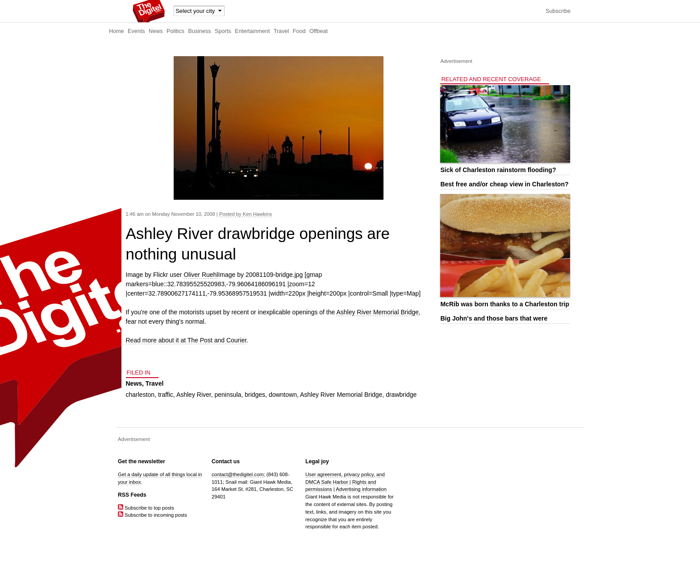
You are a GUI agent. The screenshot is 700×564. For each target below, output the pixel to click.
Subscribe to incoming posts (152, 515)
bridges (255, 394)
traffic (165, 394)
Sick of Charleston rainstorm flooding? (498, 169)
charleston (140, 394)
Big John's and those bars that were (493, 318)
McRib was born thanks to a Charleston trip (504, 304)
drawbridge (401, 394)
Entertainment (252, 31)
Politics (175, 31)
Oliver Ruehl (200, 274)
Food (299, 31)
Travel (281, 31)
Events (136, 31)
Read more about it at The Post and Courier (186, 340)
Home (116, 31)
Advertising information (361, 489)
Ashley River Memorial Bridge (377, 312)
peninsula (227, 394)
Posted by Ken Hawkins (245, 214)
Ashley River (193, 394)
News (156, 31)
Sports (223, 31)
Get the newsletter (141, 461)
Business (199, 31)
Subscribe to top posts (146, 507)
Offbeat (318, 31)
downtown (283, 394)
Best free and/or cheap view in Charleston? (504, 184)
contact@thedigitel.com (237, 474)
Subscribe (558, 11)
